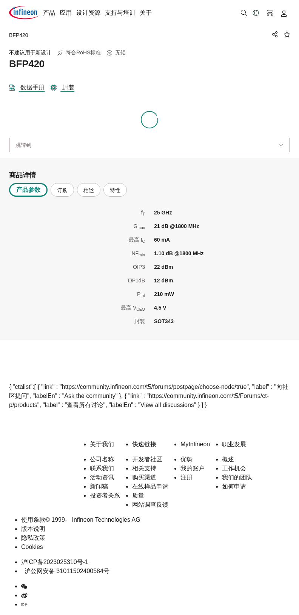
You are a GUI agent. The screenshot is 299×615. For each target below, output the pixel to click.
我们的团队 (237, 477)
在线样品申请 (150, 486)
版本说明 (33, 529)
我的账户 (192, 468)
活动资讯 (102, 477)
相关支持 (144, 468)
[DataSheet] (30, 86)
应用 (66, 12)
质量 (138, 495)
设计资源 (88, 12)
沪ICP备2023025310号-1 (54, 562)
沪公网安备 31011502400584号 (65, 571)
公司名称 (102, 459)
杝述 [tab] (88, 190)
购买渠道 (144, 477)
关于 (146, 12)
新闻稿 (99, 486)
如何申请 (234, 486)
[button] (256, 13)
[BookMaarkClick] (287, 34)
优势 (186, 459)
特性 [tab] (115, 190)
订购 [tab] (62, 190)
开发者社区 (147, 459)
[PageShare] (274, 34)
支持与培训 (120, 12)
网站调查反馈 (150, 504)
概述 (228, 459)
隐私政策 (33, 538)
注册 (186, 477)
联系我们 (102, 468)
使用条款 (33, 519)
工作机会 (234, 468)
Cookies (32, 547)
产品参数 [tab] (28, 190)
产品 (49, 12)
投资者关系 (105, 495)
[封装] (65, 86)
